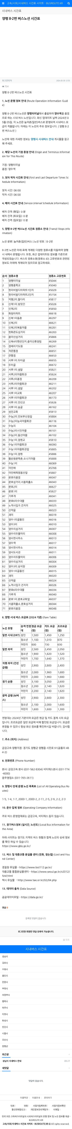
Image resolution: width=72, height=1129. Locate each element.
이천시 (5, 1014)
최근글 (5, 1054)
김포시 (5, 963)
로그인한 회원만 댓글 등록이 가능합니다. (36, 932)
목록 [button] (66, 940)
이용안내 (36, 1098)
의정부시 (6, 995)
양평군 (5, 1046)
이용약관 (24, 1098)
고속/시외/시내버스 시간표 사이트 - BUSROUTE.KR (35, 3)
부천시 (5, 988)
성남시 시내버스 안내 (11, 1061)
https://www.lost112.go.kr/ (35, 867)
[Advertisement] (25, 48)
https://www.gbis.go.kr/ (16, 846)
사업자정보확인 (59, 1106)
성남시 (5, 956)
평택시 (5, 1001)
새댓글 (5, 1068)
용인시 (5, 976)
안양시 (5, 982)
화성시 (5, 1021)
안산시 (5, 1027)
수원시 (5, 969)
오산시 (5, 1040)
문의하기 (48, 1098)
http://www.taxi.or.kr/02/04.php (37, 880)
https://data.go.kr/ (32, 897)
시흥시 (5, 1033)
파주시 (5, 1008)
